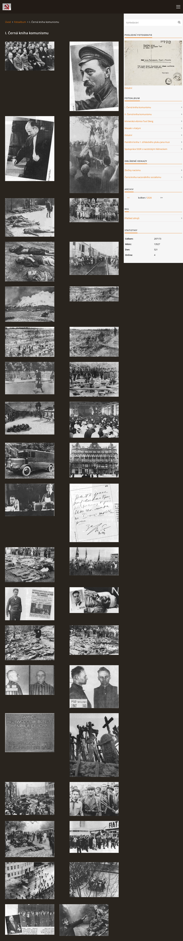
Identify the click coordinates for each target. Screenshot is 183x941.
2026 (149, 197)
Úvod (8, 22)
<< (128, 197)
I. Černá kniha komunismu (138, 107)
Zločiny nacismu (133, 170)
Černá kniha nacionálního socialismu (143, 177)
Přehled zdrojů (132, 218)
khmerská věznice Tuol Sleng (139, 121)
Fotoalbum (20, 22)
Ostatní (128, 88)
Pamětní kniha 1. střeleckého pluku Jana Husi (147, 142)
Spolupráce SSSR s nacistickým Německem (146, 149)
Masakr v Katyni (133, 128)
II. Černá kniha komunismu (138, 114)
